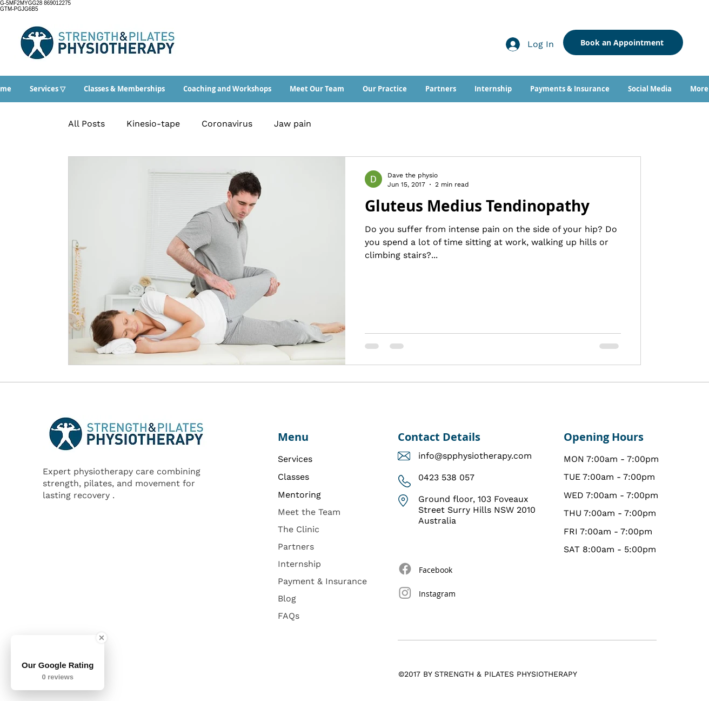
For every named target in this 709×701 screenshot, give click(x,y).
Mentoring (299, 495)
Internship (299, 564)
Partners (296, 546)
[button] (48, 89)
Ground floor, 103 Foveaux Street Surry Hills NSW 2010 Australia (477, 510)
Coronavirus (227, 123)
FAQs (288, 616)
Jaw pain (292, 123)
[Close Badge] (101, 637)
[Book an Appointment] (623, 42)
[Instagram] (405, 592)
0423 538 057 (446, 477)
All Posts (86, 123)
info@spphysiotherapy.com (475, 456)
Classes (293, 477)
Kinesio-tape (153, 123)
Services (295, 459)
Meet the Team (309, 512)
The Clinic (298, 529)
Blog (287, 598)
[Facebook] (405, 569)
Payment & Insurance (322, 581)
